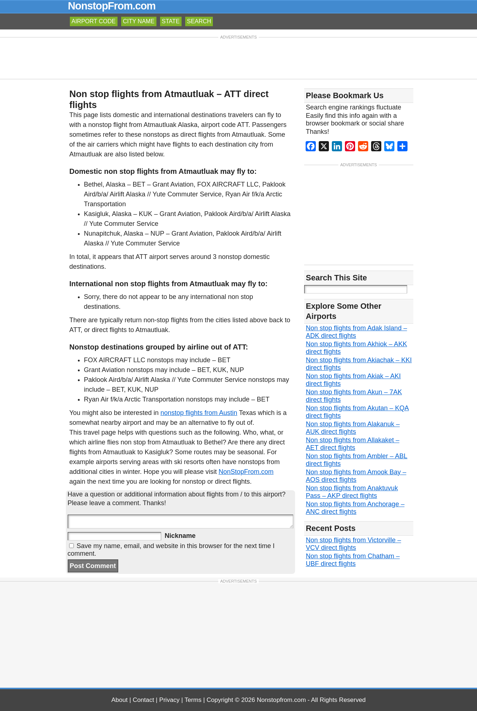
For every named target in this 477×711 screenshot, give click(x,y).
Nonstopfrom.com (281, 699)
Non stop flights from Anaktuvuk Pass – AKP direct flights (352, 492)
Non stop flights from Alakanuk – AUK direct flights (353, 428)
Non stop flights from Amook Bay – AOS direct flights (356, 476)
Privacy (169, 699)
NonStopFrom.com (246, 471)
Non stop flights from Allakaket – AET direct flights (353, 444)
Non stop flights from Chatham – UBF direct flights (353, 560)
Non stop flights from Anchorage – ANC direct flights (355, 508)
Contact (143, 699)
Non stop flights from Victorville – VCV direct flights (353, 544)
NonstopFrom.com (112, 6)
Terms (193, 699)
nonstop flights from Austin (198, 412)
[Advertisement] (238, 57)
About (119, 699)
